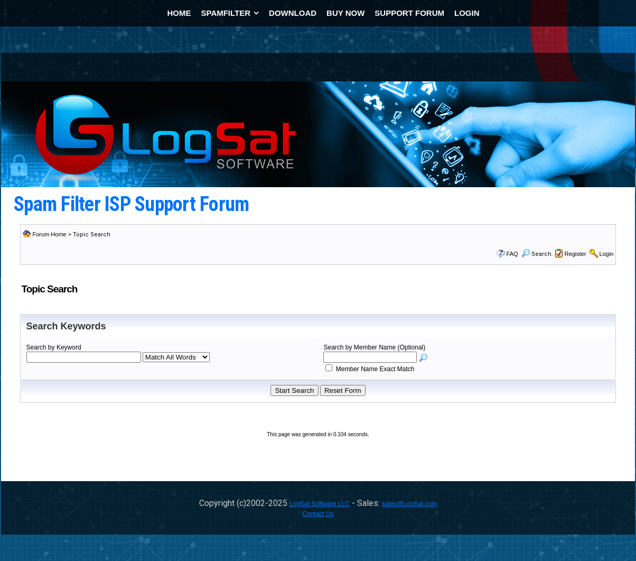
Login (607, 254)
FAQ (512, 254)
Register (575, 254)
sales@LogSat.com (409, 504)
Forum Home (50, 234)
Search (536, 254)
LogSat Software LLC (319, 504)
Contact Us (317, 514)
